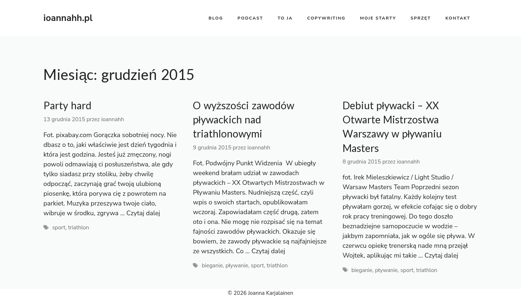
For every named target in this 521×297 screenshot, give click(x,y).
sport (58, 227)
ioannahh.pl (68, 18)
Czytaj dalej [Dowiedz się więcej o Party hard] (143, 213)
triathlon (78, 227)
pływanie (236, 265)
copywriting (326, 18)
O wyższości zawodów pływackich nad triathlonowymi (243, 119)
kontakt (457, 18)
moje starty (378, 18)
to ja (285, 18)
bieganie (212, 265)
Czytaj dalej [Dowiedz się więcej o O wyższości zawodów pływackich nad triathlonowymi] (268, 251)
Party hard (67, 105)
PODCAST (250, 18)
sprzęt (421, 18)
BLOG (216, 18)
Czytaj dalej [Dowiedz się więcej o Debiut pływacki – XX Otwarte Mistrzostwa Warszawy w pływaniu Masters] (441, 255)
